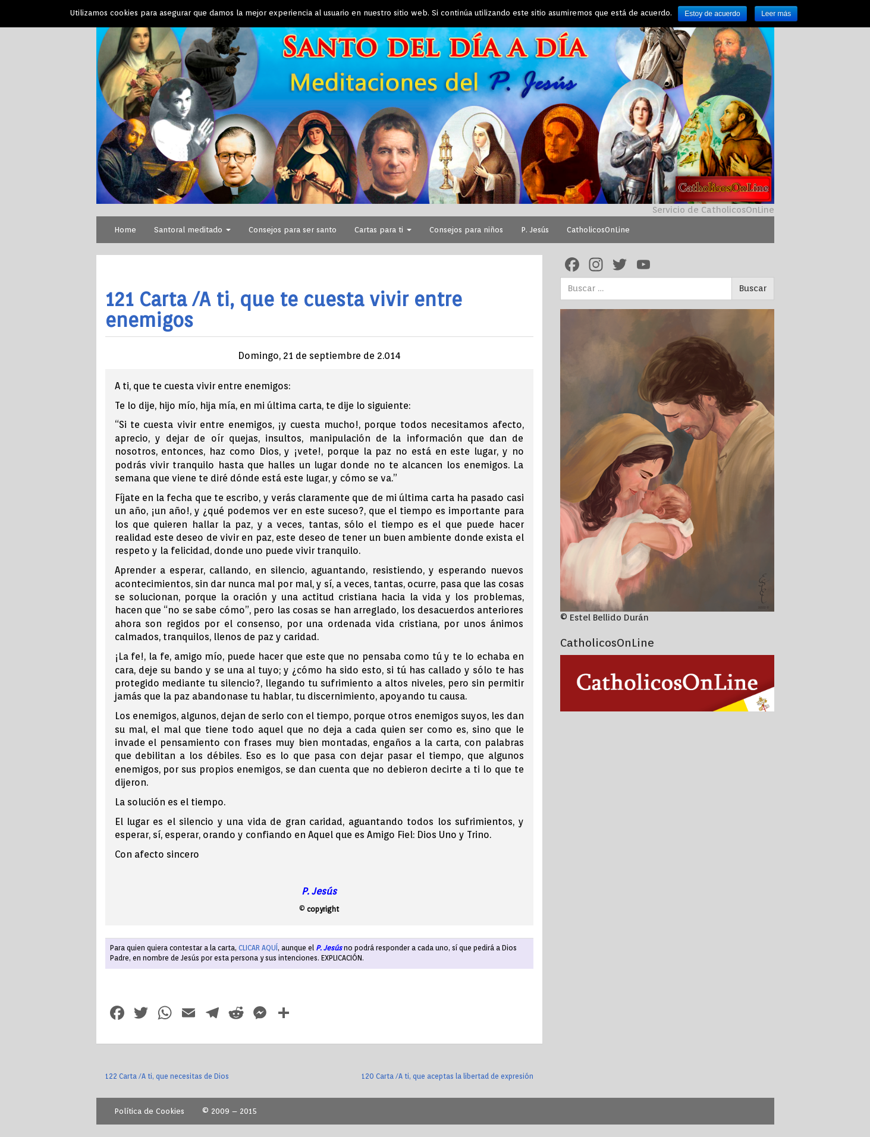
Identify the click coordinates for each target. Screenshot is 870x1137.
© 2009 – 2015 (229, 1111)
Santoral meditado (192, 229)
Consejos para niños (466, 229)
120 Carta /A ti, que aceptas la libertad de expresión (447, 1076)
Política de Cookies (149, 1111)
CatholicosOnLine (598, 229)
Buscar (753, 288)
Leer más (776, 14)
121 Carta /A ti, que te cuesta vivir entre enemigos (283, 310)
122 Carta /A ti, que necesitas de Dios (167, 1076)
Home (125, 229)
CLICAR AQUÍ (258, 947)
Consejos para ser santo (293, 229)
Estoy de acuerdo (712, 14)
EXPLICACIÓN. (342, 957)
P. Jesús (535, 229)
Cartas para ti (383, 229)
